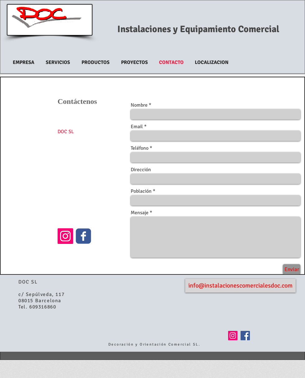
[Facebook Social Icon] (245, 335)
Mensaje (139, 212)
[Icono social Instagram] (65, 236)
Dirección (141, 169)
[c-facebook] (83, 236)
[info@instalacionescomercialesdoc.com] (240, 286)
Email (137, 126)
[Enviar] (291, 269)
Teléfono (139, 148)
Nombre (139, 105)
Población (141, 191)
